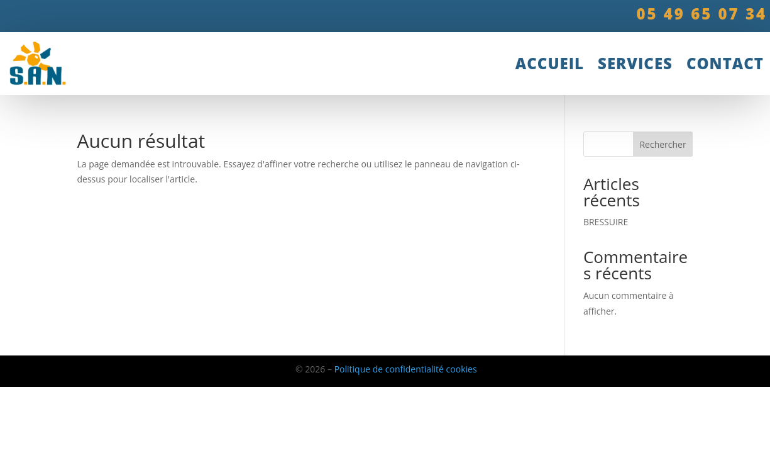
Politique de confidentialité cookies (405, 369)
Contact (725, 63)
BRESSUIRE (605, 222)
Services (635, 63)
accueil (549, 63)
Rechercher (662, 144)
